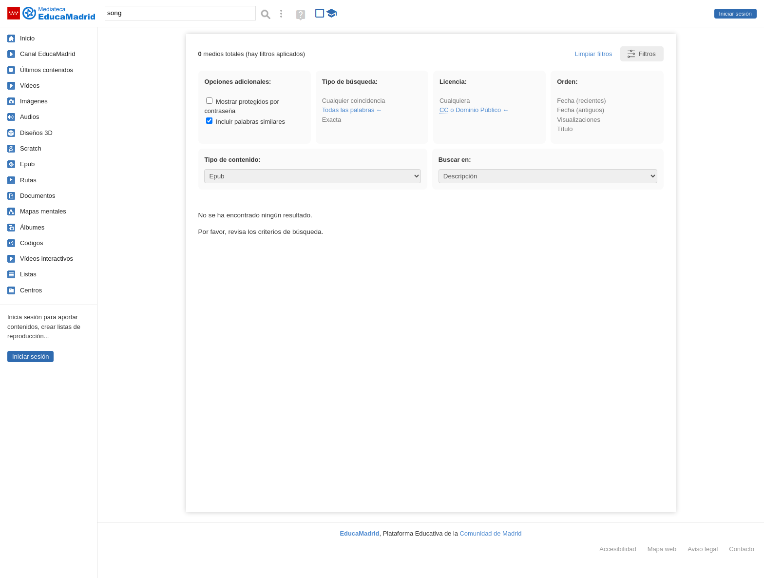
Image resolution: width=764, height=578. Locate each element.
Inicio (27, 38)
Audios (29, 116)
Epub (27, 164)
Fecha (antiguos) (580, 110)
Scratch (30, 148)
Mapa (662, 549)
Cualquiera (454, 100)
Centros (31, 290)
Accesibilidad (617, 549)
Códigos (31, 243)
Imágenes (34, 101)
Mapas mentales (43, 211)
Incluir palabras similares (245, 121)
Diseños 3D (36, 132)
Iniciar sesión (735, 14)
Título (565, 129)
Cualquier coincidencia (353, 100)
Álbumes (32, 227)
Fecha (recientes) (581, 100)
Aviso (703, 549)
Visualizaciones (578, 119)
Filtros (641, 54)
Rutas (28, 180)
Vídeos (29, 85)
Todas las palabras (348, 110)
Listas (28, 274)
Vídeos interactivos (46, 258)
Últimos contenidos (46, 70)
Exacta (331, 119)
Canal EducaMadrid (47, 54)
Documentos (37, 195)
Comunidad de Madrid (491, 533)
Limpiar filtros (593, 54)
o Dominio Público (470, 110)
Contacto (741, 549)
